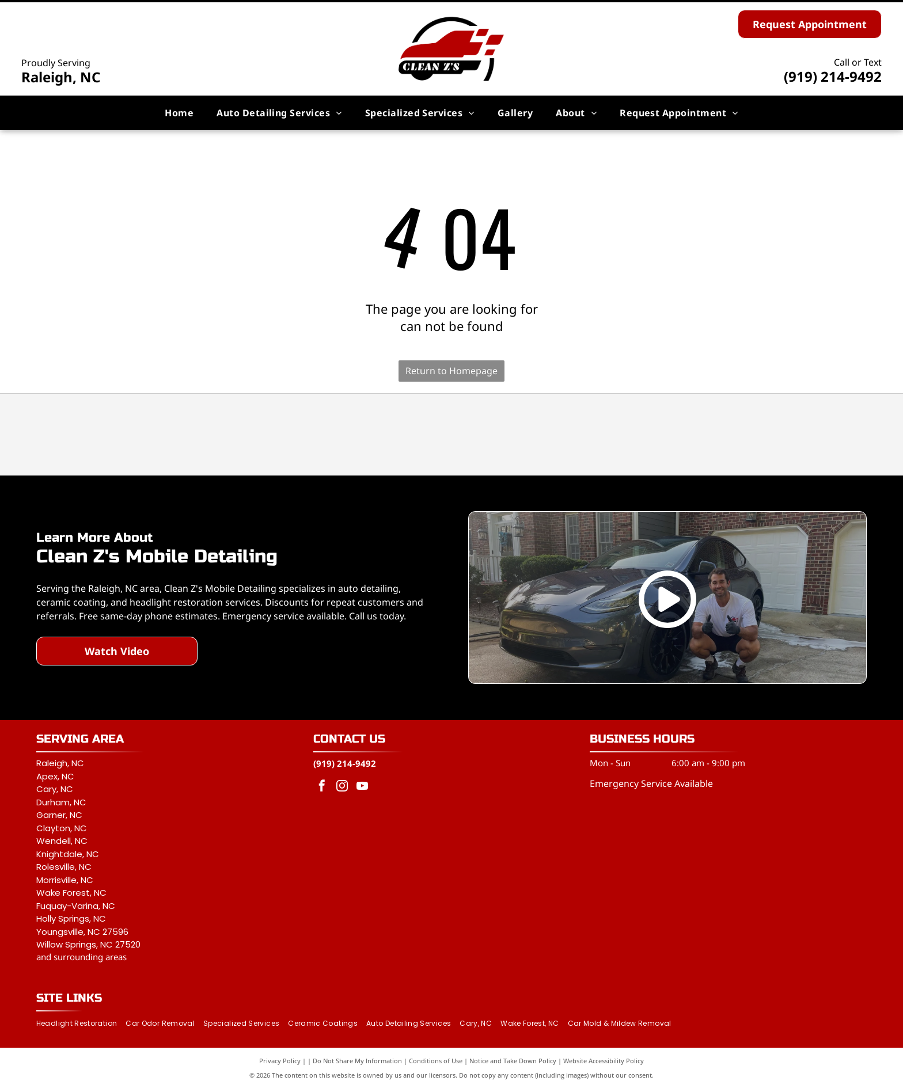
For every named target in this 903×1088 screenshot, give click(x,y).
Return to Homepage (451, 370)
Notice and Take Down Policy (512, 1060)
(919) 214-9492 (833, 76)
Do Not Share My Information (357, 1060)
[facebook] (322, 787)
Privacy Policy (280, 1060)
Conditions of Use (435, 1060)
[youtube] (362, 787)
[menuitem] (179, 113)
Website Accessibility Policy (603, 1060)
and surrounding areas (81, 957)
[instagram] (342, 787)
